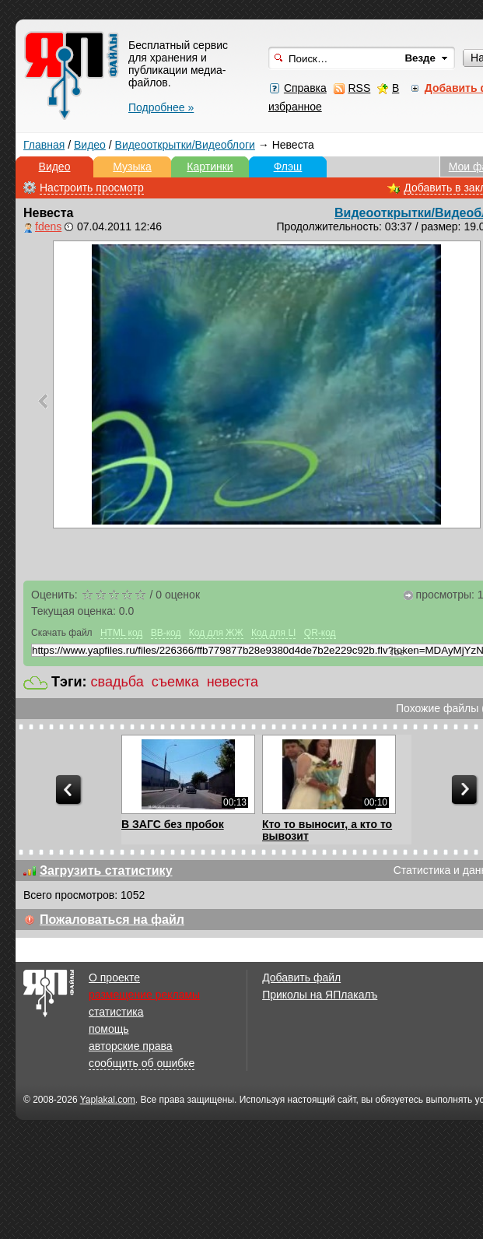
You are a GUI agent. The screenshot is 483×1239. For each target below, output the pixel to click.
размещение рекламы (144, 994)
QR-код (320, 632)
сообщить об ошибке (141, 1063)
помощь (109, 1029)
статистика (116, 1012)
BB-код (166, 632)
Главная (44, 145)
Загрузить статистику (106, 870)
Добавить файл (301, 977)
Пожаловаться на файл (112, 919)
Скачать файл (62, 632)
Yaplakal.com (107, 1099)
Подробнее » (161, 107)
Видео (90, 145)
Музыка (132, 166)
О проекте (114, 977)
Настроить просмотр (92, 187)
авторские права (131, 1046)
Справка (305, 88)
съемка (175, 682)
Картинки (210, 166)
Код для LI (273, 632)
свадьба (117, 682)
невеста (232, 682)
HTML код (121, 632)
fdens (48, 226)
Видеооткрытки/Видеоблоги (185, 145)
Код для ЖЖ (216, 632)
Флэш (288, 166)
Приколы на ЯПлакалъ (319, 994)
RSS (359, 88)
